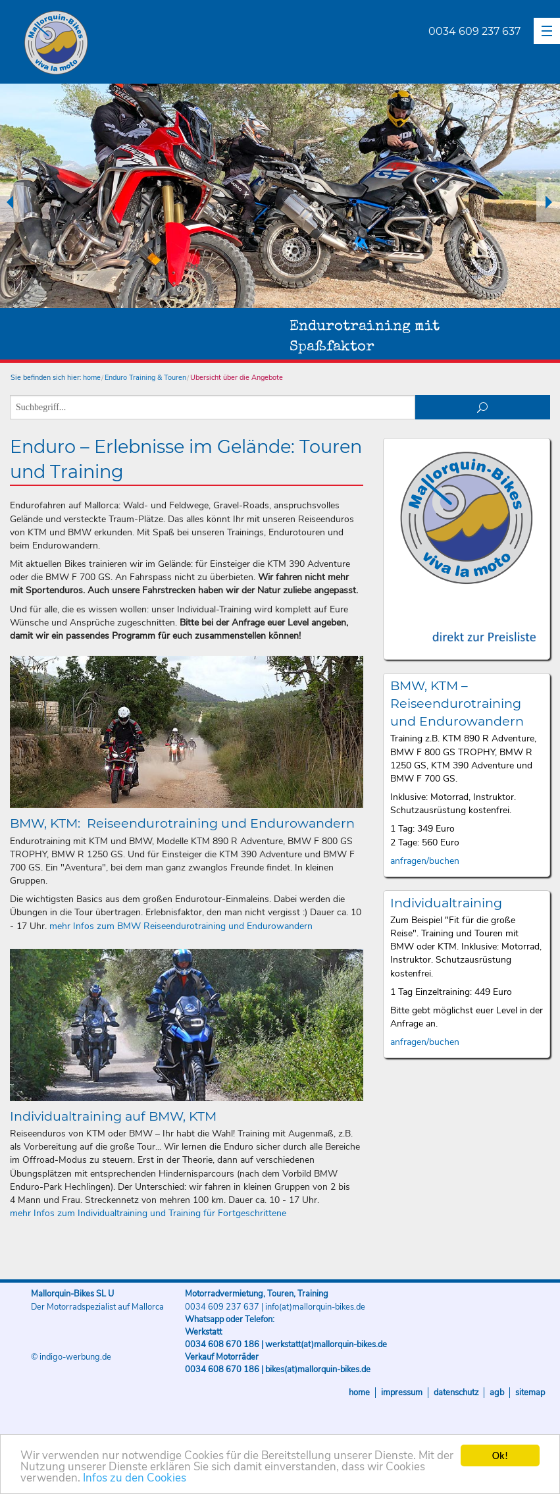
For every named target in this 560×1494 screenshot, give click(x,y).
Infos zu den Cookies (134, 1479)
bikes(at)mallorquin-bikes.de (317, 1369)
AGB (497, 1392)
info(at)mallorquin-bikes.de (315, 1307)
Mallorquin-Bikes (133, 43)
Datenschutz (456, 1392)
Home (359, 1392)
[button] (547, 31)
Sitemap (530, 1392)
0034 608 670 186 (222, 1344)
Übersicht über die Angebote (236, 378)
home (92, 378)
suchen (482, 407)
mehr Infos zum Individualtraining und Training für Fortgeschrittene (148, 1213)
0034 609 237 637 (474, 31)
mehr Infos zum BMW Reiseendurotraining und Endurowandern (181, 926)
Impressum (401, 1392)
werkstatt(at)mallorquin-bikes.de (326, 1344)
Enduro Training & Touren (145, 378)
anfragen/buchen (424, 861)
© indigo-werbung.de (71, 1357)
